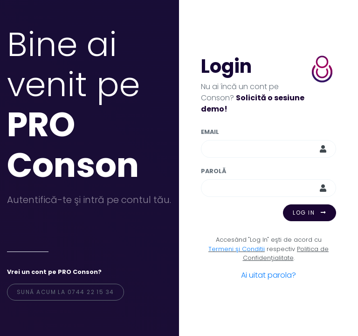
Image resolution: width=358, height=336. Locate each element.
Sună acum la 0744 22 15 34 (65, 292)
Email (210, 132)
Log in (309, 213)
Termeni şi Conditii (236, 249)
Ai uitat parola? (268, 275)
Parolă (213, 171)
